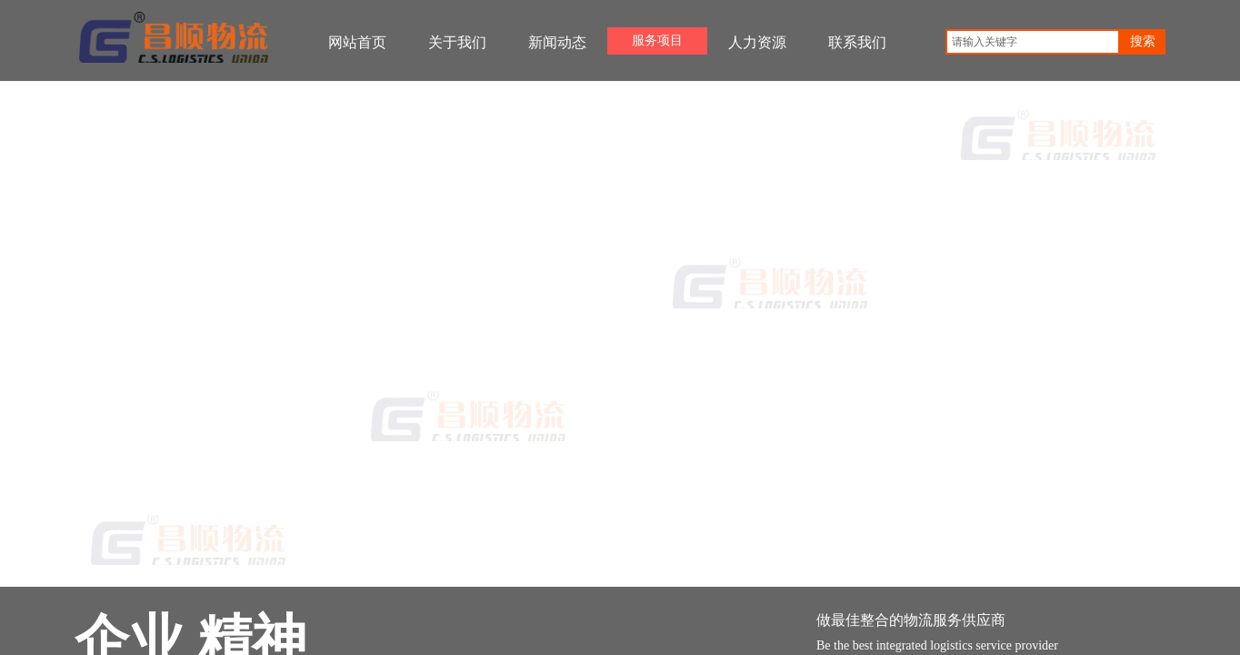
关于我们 (457, 42)
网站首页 (357, 42)
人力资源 (757, 42)
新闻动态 (557, 42)
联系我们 (857, 42)
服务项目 (657, 40)
